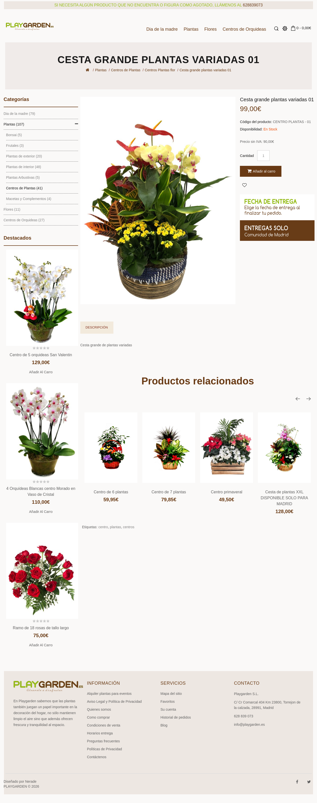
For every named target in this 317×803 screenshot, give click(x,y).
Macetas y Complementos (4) (28, 199)
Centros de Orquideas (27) (24, 220)
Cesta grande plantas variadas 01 (205, 70)
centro (103, 527)
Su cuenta (168, 709)
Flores (210, 29)
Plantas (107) (14, 124)
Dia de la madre (162, 29)
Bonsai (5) (14, 135)
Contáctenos (96, 757)
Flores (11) (12, 209)
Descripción (96, 327)
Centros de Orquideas (244, 29)
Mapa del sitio (171, 694)
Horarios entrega (100, 733)
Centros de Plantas (125, 70)
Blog (164, 725)
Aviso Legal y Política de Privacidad (114, 701)
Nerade (31, 781)
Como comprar (98, 717)
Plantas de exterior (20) (24, 156)
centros (128, 527)
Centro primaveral (226, 492)
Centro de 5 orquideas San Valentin (41, 355)
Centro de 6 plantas (111, 492)
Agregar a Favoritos (244, 184)
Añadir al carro (41, 372)
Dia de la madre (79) (19, 114)
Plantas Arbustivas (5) (23, 177)
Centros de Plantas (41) (24, 188)
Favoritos (168, 701)
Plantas (191, 29)
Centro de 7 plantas (168, 492)
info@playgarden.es (249, 725)
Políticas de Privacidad (104, 749)
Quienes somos (99, 709)
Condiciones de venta (103, 725)
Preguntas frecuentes (103, 741)
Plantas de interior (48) (23, 167)
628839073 (253, 5)
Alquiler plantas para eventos (109, 694)
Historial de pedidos (176, 717)
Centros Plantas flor (160, 70)
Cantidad (247, 156)
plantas (115, 527)
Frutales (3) (15, 146)
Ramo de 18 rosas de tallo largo (41, 628)
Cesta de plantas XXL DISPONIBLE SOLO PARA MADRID (284, 498)
